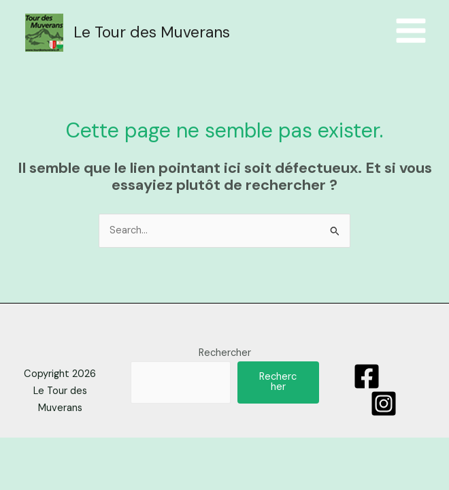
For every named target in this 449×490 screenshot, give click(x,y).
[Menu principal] (410, 31)
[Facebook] (366, 378)
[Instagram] (383, 405)
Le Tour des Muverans (153, 33)
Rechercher (225, 354)
